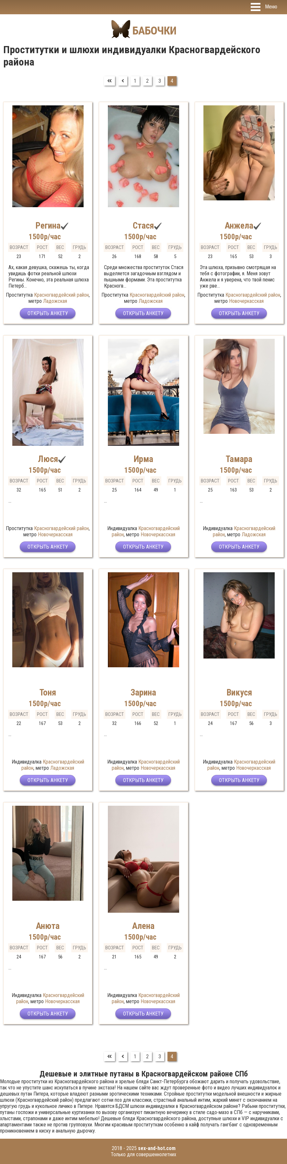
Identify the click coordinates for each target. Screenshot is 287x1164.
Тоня (48, 692)
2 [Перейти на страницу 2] (147, 81)
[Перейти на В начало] (109, 81)
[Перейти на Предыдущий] (122, 81)
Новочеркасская (246, 301)
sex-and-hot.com (157, 1148)
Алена (143, 926)
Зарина (143, 692)
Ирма (143, 459)
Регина (48, 225)
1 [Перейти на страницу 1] (135, 81)
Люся (48, 459)
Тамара (239, 459)
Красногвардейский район (61, 295)
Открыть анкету (48, 313)
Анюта (48, 926)
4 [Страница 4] (172, 81)
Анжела (239, 225)
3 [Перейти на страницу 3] (159, 81)
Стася (143, 225)
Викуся (239, 692)
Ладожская (55, 301)
